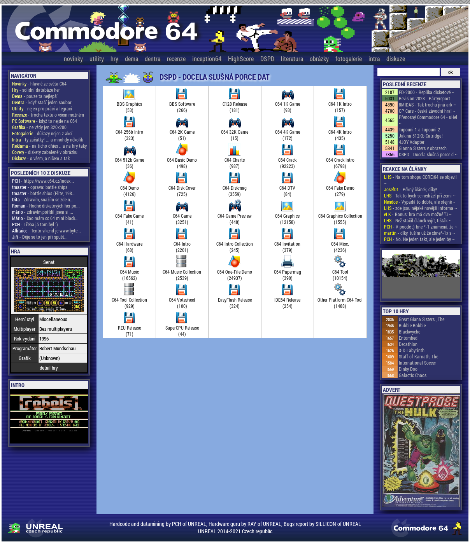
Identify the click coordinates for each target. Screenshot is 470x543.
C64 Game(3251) (182, 215)
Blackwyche (409, 331)
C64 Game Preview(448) (234, 215)
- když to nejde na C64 (44, 121)
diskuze (395, 58)
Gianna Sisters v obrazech (423, 148)
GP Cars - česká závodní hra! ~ (427, 111)
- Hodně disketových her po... (46, 206)
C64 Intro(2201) (182, 243)
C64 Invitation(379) (287, 243)
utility (96, 58)
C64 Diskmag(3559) (235, 187)
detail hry (49, 367)
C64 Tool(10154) (340, 271)
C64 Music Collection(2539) (182, 271)
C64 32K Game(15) (234, 131)
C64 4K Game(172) (287, 131)
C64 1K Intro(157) (340, 103)
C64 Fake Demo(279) (340, 187)
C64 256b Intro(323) (129, 131)
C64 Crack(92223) (287, 159)
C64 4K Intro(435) (340, 131)
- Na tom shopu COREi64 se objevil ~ (420, 180)
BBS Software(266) (182, 103)
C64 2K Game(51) (182, 131)
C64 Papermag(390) (287, 271)
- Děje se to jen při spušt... (40, 237)
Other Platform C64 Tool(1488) (340, 299)
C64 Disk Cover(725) (182, 187)
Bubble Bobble (412, 325)
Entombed (408, 338)
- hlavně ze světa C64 (39, 83)
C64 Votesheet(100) (182, 299)
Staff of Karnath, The (418, 356)
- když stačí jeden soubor (42, 102)
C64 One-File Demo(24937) (234, 271)
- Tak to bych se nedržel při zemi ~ (420, 195)
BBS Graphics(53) (129, 103)
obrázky (319, 58)
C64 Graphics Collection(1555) (340, 215)
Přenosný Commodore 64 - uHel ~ (428, 120)
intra (374, 58)
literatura (292, 58)
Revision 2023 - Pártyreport (424, 98)
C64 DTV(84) (287, 187)
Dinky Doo (408, 369)
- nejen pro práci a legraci (42, 108)
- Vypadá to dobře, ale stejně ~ (420, 202)
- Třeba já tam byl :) (35, 224)
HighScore (241, 58)
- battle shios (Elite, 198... (43, 193)
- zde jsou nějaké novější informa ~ (420, 208)
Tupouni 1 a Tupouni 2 (419, 129)
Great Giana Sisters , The (421, 319)
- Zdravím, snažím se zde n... (43, 199)
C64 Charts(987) (234, 159)
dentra (152, 58)
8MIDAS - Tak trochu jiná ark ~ (427, 104)
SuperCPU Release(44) (182, 327)
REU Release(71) (129, 327)
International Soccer (417, 363)
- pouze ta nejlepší (35, 96)
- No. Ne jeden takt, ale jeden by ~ (419, 239)
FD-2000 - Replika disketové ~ (426, 92)
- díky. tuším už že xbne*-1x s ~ (419, 233)
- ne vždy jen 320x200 (39, 127)
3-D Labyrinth (411, 350)
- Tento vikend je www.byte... (46, 230)
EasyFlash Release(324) (235, 299)
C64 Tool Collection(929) (129, 299)
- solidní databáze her (36, 90)
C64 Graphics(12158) (287, 215)
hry (114, 58)
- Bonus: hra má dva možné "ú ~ (418, 214)
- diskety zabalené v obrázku (44, 152)
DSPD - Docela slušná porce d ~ (428, 154)
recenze (176, 58)
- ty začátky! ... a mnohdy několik (47, 139)
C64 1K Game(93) (287, 103)
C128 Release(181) (235, 103)
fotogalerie (348, 58)
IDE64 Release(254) (287, 299)
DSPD (267, 58)
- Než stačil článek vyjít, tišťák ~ (417, 220)
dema (131, 58)
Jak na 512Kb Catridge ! (421, 136)
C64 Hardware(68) (129, 243)
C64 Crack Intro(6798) (340, 159)
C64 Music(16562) (129, 271)
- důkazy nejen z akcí (42, 133)
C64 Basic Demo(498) (182, 159)
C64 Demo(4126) (129, 187)
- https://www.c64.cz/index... (43, 181)
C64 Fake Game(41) (129, 215)
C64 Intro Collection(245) (234, 243)
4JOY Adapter (411, 142)
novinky (73, 58)
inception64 (206, 58)
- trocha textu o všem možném (48, 115)
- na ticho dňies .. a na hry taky (49, 146)
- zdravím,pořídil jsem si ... (42, 212)
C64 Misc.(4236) (340, 243)
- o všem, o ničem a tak (41, 158)
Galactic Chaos (412, 375)
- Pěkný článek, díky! (410, 189)
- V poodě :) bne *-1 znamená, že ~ (420, 226)
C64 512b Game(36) (129, 159)
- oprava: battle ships (39, 187)
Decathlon (408, 344)
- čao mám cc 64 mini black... (45, 218)
